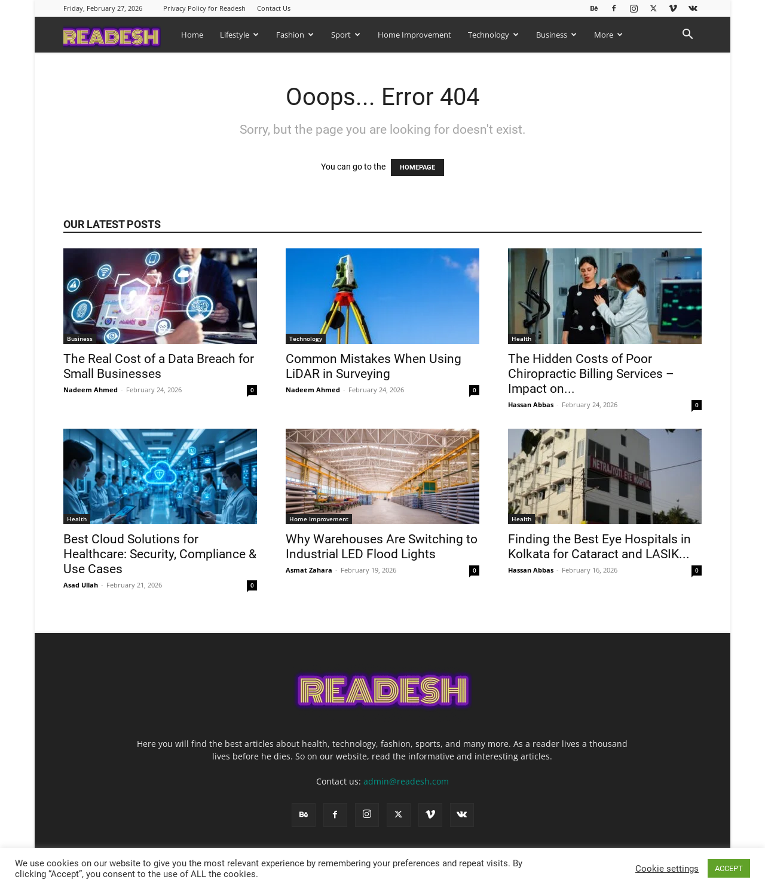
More (608, 34)
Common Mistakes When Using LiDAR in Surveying (373, 366)
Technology (493, 34)
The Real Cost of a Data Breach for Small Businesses (158, 366)
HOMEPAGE (417, 167)
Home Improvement (414, 34)
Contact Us (273, 8)
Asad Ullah (80, 584)
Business (556, 34)
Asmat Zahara (309, 569)
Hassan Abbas (530, 404)
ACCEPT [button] (729, 868)
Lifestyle (239, 34)
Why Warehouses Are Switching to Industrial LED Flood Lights (382, 546)
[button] (687, 35)
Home (192, 34)
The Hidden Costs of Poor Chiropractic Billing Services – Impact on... (591, 374)
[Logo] (118, 34)
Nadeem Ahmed (90, 389)
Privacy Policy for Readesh (204, 8)
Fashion (295, 34)
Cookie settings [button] (667, 868)
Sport (345, 34)
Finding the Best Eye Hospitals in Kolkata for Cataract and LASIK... (599, 546)
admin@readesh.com (406, 781)
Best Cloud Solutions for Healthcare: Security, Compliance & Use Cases (159, 554)
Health (521, 338)
